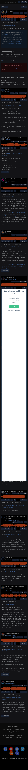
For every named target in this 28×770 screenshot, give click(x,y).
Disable (14, 306)
